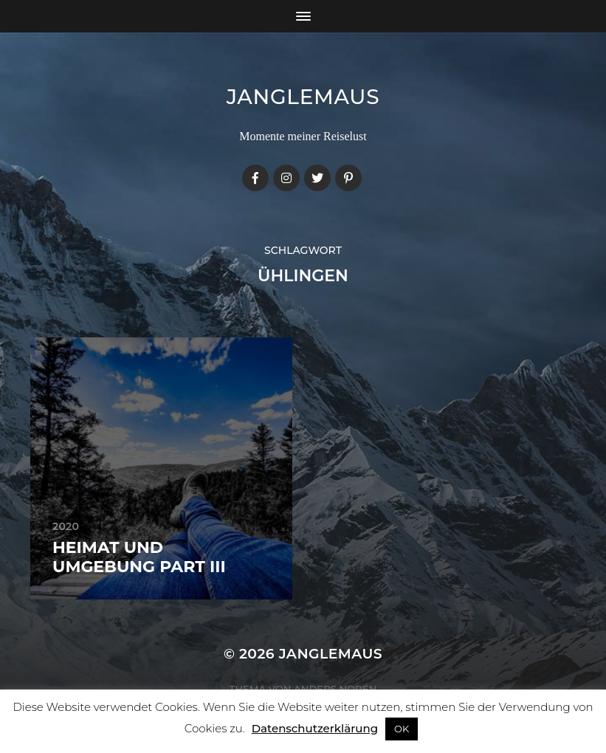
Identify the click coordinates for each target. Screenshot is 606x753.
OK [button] (401, 729)
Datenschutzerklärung (315, 728)
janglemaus (303, 96)
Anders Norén (335, 689)
